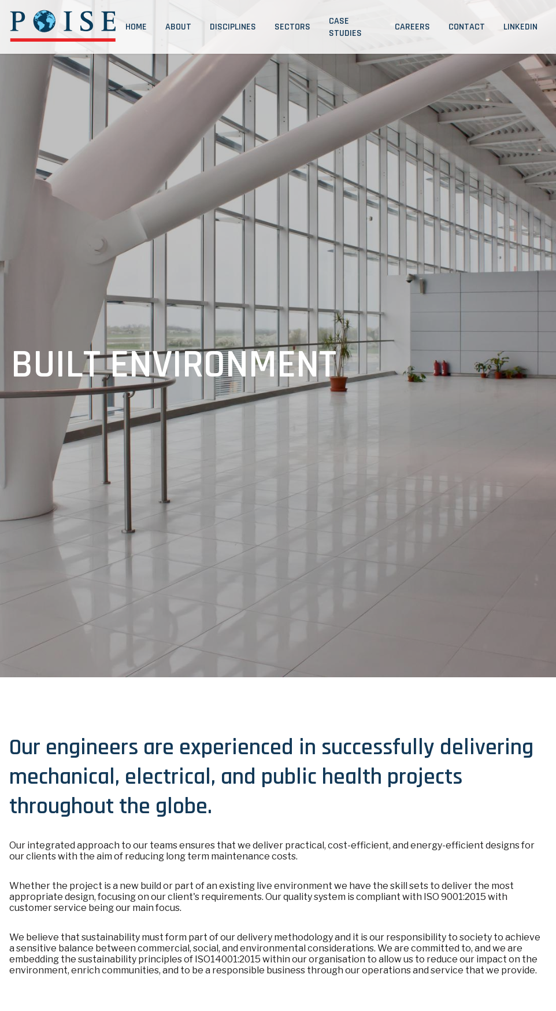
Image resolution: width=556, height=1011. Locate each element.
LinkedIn (520, 27)
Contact (466, 27)
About (178, 27)
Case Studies (345, 27)
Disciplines (233, 27)
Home (136, 27)
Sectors (292, 27)
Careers (412, 27)
